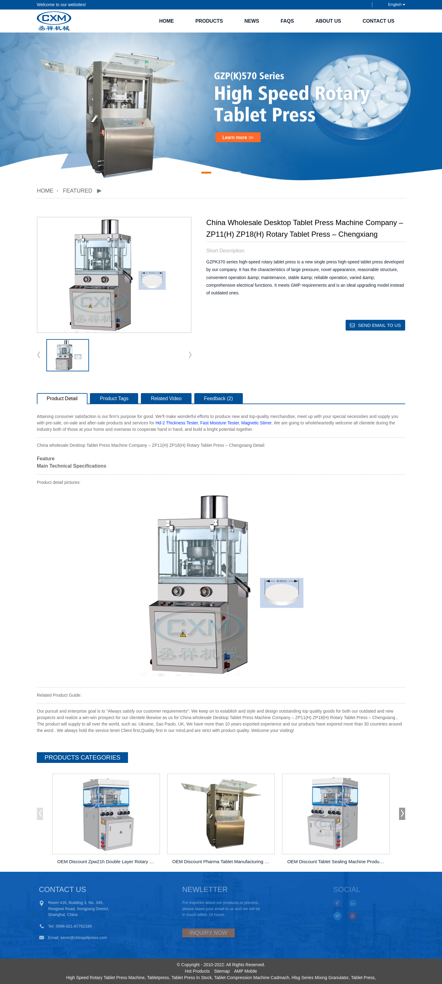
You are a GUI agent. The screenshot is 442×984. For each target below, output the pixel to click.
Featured (77, 191)
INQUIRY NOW (192, 933)
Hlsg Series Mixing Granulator (320, 977)
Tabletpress (158, 977)
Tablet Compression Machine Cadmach (251, 977)
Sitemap (222, 971)
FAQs (287, 21)
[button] (206, 172)
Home (166, 21)
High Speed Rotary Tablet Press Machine (105, 977)
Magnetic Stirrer (256, 422)
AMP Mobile (245, 971)
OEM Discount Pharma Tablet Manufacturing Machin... (222, 861)
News (251, 21)
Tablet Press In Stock (191, 977)
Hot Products (197, 971)
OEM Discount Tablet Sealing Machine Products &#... (337, 861)
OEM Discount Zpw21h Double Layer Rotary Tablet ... (107, 861)
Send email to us (379, 325)
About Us (328, 21)
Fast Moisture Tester (219, 422)
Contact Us (378, 21)
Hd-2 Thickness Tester (177, 422)
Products (209, 21)
